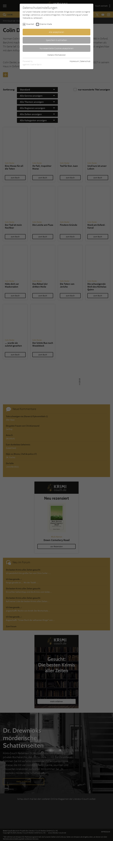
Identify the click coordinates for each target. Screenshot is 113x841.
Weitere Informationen (56, 55)
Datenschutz (85, 61)
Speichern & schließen (56, 40)
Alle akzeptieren (56, 32)
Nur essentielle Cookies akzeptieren (57, 48)
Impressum (74, 61)
